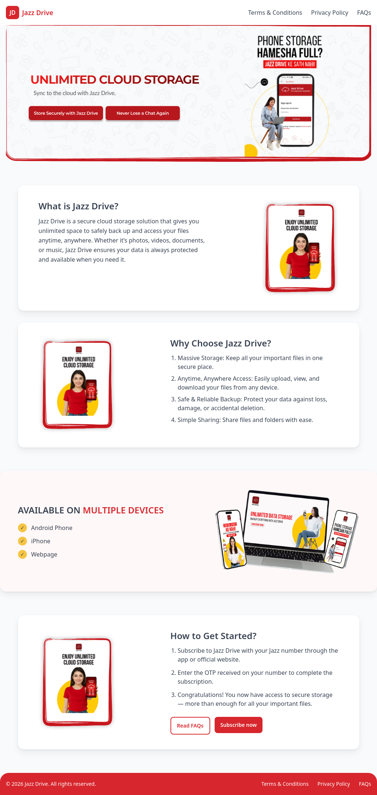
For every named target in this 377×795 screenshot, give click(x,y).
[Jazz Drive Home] (29, 12)
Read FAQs (190, 725)
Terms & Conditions (275, 12)
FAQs (364, 12)
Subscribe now (239, 724)
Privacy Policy (329, 12)
